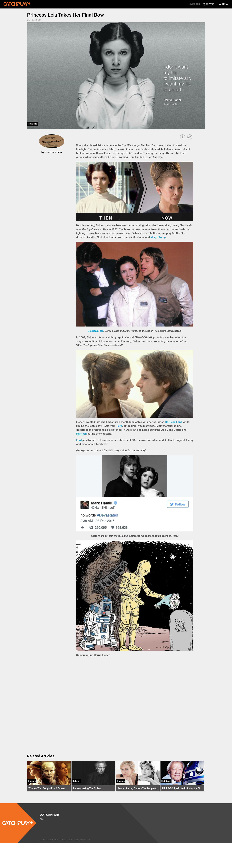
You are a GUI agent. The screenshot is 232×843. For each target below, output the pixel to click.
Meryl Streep (158, 237)
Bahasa (222, 4)
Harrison (81, 433)
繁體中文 (208, 4)
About (42, 819)
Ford (119, 425)
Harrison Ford (95, 330)
